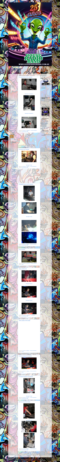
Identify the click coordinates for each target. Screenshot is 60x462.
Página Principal (29, 453)
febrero (13, 199)
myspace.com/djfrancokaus (13, 120)
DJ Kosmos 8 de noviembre (24, 149)
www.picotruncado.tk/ (13, 114)
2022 (12, 148)
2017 (12, 154)
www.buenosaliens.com (13, 130)
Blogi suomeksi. (43, 120)
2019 (12, 152)
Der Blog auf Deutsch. (44, 128)
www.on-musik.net (12, 121)
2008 (12, 202)
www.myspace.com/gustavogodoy (13, 123)
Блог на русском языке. (45, 121)
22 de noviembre (22, 249)
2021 (12, 149)
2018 (12, 153)
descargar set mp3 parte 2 (29, 113)
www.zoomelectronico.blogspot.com (13, 126)
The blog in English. (44, 126)
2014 (12, 158)
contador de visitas (44, 75)
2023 (12, 147)
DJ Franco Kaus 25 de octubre (24, 401)
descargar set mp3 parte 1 (29, 93)
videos (23, 351)
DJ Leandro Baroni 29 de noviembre (25, 77)
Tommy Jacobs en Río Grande (24, 320)
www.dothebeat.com (13, 112)
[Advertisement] (29, 140)
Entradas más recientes (24, 452)
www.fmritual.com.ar (13, 108)
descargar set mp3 (29, 216)
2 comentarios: (33, 315)
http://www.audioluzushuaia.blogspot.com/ (13, 106)
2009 (12, 165)
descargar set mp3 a (29, 283)
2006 (12, 205)
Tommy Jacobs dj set (23, 268)
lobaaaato (33, 459)
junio (12, 194)
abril (12, 197)
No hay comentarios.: (34, 130)
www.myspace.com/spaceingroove (13, 118)
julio (12, 193)
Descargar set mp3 (29, 396)
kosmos (12, 138)
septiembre (13, 190)
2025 (12, 144)
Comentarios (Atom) (26, 455)
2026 (12, 143)
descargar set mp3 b (29, 300)
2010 (12, 163)
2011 (12, 162)
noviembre (13, 167)
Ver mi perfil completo (13, 139)
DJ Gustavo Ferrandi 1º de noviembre (26, 376)
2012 (12, 161)
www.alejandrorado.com (13, 128)
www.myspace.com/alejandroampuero (13, 125)
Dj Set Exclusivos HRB (25, 131)
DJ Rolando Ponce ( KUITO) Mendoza (26, 184)
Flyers (23, 264)
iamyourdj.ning (12, 107)
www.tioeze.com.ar (12, 113)
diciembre (13, 166)
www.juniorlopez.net (13, 111)
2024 (12, 145)
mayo (13, 195)
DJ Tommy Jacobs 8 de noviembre (25, 356)
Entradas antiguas (35, 452)
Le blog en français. (44, 122)
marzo (13, 198)
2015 (12, 157)
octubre (13, 189)
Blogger (42, 459)
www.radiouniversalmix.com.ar (13, 116)
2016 (12, 156)
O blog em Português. (44, 123)
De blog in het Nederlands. (45, 127)
